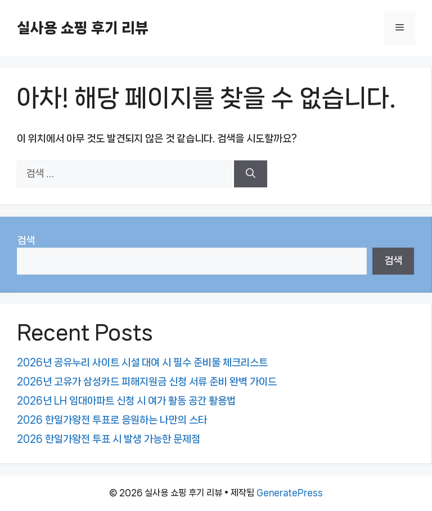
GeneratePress (289, 492)
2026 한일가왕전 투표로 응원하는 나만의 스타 (112, 420)
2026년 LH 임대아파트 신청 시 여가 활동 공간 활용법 (126, 401)
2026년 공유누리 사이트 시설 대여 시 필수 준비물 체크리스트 (142, 362)
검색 (26, 240)
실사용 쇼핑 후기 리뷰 (82, 27)
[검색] (250, 173)
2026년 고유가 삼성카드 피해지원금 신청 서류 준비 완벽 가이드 (147, 381)
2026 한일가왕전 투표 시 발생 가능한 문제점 (108, 439)
